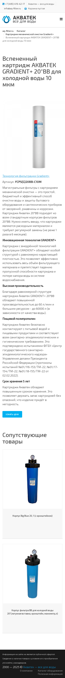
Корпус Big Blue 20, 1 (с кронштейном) (32, 515)
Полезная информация (50, 673)
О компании (26, 670)
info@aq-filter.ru (12, 8)
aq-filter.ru (8, 30)
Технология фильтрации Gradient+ (26, 176)
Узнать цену (12, 414)
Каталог (21, 30)
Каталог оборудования (50, 670)
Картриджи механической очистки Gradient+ (30, 34)
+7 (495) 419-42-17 (15, 3)
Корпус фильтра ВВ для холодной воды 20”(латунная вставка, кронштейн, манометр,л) (32, 612)
